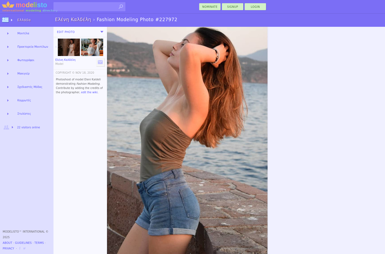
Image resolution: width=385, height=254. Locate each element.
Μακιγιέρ (23, 73)
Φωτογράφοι (25, 60)
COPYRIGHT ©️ (65, 72)
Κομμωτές (24, 100)
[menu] (102, 32)
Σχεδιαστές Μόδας (30, 86)
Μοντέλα (23, 33)
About (7, 242)
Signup (232, 6)
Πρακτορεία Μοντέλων (32, 46)
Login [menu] (255, 6)
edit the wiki (89, 92)
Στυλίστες (24, 113)
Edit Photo (66, 32)
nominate (210, 6)
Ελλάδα (24, 20)
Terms (39, 242)
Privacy (8, 248)
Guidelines (23, 242)
